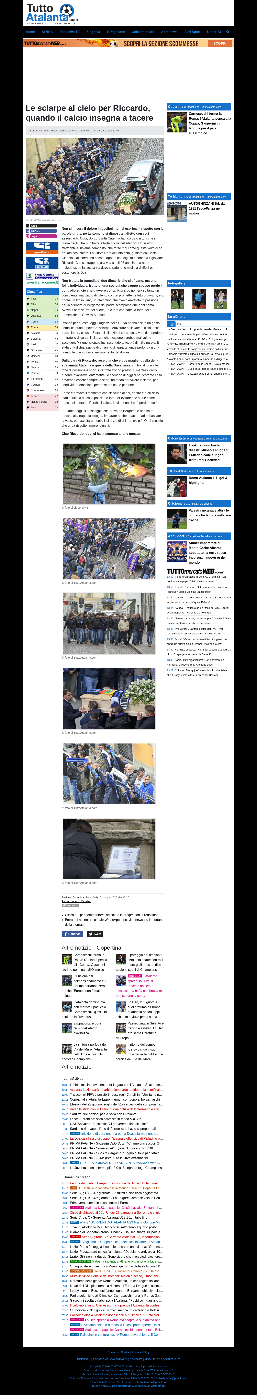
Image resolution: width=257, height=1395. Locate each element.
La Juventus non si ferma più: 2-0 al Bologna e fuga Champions (116, 1168)
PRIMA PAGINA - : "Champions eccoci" (113, 1143)
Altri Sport (176, 536)
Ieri (179, 324)
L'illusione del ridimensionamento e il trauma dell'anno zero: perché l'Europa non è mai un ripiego (84, 985)
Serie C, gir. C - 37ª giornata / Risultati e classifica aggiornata (114, 1193)
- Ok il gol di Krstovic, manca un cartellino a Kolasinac (117, 1310)
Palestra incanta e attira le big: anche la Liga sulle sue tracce (125, 1261)
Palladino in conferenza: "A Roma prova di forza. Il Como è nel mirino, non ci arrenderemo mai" (143, 1334)
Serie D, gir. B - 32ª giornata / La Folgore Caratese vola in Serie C (117, 1198)
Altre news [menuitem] (169, 32)
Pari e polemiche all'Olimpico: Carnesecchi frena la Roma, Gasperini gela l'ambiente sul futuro (138, 1295)
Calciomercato (179, 503)
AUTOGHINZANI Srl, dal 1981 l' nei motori (207, 208)
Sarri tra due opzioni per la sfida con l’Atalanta (103, 1114)
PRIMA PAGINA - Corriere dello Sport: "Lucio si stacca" (199, 363)
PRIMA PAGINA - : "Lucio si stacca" (110, 1148)
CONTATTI (136, 1359)
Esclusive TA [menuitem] (70, 32)
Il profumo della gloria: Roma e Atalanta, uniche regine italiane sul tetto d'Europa (128, 1281)
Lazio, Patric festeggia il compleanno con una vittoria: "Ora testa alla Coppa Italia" (129, 1247)
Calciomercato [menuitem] (143, 32)
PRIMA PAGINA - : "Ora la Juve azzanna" (107, 1158)
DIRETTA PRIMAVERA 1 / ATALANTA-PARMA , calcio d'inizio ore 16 (141, 1163)
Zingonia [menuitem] (93, 32)
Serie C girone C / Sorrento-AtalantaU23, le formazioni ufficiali (120, 1237)
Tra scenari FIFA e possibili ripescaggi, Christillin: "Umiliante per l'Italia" (121, 1094)
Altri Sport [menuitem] (192, 32)
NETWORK (84, 1359)
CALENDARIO (118, 1359)
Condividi (72, 934)
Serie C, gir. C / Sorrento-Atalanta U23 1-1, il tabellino (108, 1217)
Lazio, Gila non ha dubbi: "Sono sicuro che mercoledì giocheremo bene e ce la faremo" (132, 1256)
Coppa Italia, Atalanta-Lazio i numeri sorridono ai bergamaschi (115, 1099)
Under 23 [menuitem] (214, 32)
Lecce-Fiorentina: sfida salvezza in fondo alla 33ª (105, 1119)
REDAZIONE (100, 1359)
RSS (159, 1359)
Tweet (95, 934)
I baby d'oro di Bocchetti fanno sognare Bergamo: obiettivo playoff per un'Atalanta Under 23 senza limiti (144, 1290)
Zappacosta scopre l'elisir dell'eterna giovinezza (87, 1028)
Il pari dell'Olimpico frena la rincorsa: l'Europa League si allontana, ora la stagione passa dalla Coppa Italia (146, 1286)
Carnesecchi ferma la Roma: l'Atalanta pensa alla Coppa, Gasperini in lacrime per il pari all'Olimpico (210, 123)
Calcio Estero (178, 438)
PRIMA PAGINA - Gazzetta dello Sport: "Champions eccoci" (201, 373)
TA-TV (173, 471)
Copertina (78, 897)
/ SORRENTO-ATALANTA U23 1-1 (121, 1222)
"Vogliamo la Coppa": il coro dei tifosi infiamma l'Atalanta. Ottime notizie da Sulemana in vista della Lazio (151, 1242)
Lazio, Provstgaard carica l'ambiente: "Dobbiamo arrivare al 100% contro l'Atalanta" (130, 1251)
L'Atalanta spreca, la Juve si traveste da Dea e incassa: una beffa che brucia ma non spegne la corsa (140, 985)
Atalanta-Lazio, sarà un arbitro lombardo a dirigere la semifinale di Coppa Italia (126, 1089)
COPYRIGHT (172, 1359)
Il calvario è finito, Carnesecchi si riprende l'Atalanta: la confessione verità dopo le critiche (134, 1305)
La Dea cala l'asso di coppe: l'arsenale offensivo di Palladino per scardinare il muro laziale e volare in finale (147, 1138)
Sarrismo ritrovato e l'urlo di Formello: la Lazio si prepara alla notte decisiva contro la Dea (134, 1128)
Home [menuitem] (30, 32)
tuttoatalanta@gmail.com (171, 1378)
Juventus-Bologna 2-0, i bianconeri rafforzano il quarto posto (113, 1227)
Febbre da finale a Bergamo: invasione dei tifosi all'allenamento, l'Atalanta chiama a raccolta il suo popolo (146, 1183)
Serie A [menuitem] (47, 32)
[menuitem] (228, 32)
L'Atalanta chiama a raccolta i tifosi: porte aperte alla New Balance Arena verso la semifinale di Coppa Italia (153, 1325)
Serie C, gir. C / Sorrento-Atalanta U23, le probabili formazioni (126, 1271)
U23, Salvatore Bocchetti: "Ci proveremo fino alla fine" (109, 1124)
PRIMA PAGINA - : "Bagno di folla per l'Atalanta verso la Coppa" (129, 1153)
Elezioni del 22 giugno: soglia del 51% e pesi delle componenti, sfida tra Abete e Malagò (133, 1104)
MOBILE (150, 1359)
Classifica (34, 291)
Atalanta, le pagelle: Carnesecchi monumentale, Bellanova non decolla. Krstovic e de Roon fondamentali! (153, 1330)
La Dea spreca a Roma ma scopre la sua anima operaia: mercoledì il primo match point (140, 1320)
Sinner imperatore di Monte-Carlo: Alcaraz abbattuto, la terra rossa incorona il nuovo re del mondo (207, 552)
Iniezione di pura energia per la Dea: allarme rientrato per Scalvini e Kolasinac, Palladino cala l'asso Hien (151, 1133)
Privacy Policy (140, 1352)
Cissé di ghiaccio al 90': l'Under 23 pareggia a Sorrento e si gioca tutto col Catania (129, 1212)
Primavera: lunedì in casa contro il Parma (100, 1203)
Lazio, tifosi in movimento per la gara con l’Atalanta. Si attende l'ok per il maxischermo (132, 1085)
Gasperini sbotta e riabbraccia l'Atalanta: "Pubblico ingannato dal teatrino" (123, 1300)
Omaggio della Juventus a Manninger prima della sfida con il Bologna (120, 1266)
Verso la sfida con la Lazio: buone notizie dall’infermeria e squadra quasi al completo (131, 1109)
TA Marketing (178, 196)
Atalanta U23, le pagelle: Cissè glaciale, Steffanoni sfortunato (122, 1207)
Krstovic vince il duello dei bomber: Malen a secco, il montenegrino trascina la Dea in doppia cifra (140, 1276)
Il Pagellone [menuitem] (116, 32)
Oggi (171, 324)
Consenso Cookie (119, 1352)
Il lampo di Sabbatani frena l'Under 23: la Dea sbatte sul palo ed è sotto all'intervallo (130, 1232)
